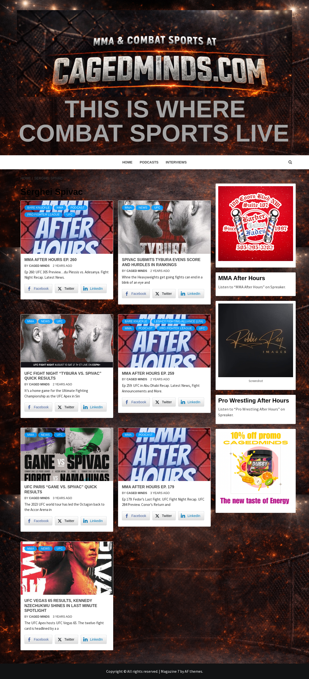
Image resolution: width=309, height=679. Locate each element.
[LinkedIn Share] (94, 288)
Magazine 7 (170, 671)
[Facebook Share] (38, 288)
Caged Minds (39, 266)
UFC (70, 214)
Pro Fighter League (43, 214)
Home (127, 162)
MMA (60, 207)
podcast (77, 207)
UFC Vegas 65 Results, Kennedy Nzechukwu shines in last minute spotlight (60, 606)
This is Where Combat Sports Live (154, 121)
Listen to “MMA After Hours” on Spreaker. (252, 286)
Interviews (176, 162)
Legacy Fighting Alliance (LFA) (178, 321)
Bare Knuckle (38, 207)
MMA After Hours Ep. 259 (148, 373)
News (143, 207)
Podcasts (149, 162)
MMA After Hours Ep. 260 (50, 260)
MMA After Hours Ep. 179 (148, 487)
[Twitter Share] (66, 288)
